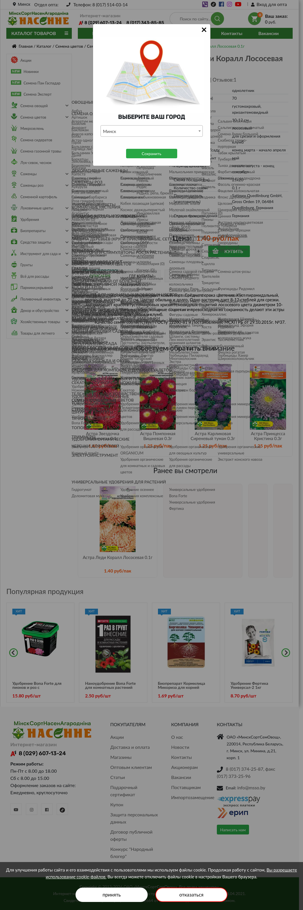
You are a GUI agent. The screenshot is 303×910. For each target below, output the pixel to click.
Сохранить (151, 153)
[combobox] (152, 131)
